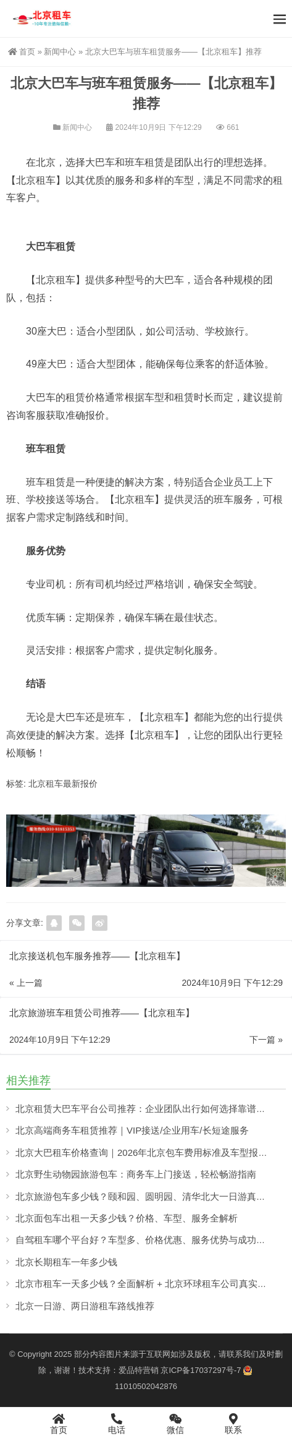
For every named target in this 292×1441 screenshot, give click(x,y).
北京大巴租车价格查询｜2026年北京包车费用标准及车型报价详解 (150, 1152)
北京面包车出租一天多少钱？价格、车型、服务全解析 (126, 1218)
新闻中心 (60, 51)
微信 (175, 1424)
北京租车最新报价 (63, 784)
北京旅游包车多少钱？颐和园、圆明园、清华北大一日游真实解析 (149, 1196)
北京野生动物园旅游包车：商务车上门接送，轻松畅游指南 (135, 1174)
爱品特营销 (139, 1370)
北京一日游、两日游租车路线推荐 (84, 1306)
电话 (117, 1424)
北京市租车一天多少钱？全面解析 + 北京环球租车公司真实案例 (145, 1283)
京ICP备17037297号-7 (201, 1370)
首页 (21, 51)
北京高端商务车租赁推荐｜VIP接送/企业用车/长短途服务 (132, 1130)
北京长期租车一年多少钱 (66, 1262)
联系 (233, 1424)
